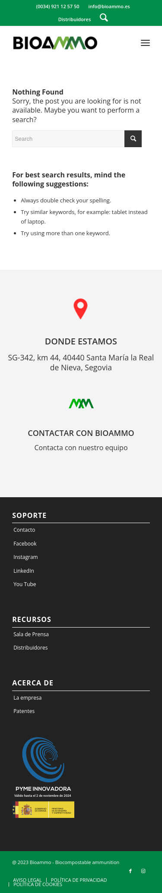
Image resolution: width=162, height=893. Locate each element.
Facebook (24, 543)
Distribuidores (74, 19)
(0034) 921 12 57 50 (57, 6)
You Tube (24, 584)
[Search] (104, 17)
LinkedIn (23, 570)
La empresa (27, 697)
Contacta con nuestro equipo (80, 447)
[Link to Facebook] (130, 871)
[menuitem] (58, 6)
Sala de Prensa (31, 634)
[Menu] (145, 42)
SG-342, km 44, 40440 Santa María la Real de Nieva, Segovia (81, 362)
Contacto (24, 529)
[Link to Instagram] (143, 871)
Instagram (25, 557)
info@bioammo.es (109, 6)
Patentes (24, 711)
